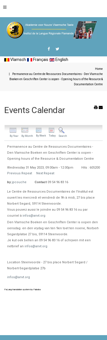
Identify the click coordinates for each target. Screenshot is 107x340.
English (58, 59)
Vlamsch (15, 59)
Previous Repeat (19, 173)
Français (37, 59)
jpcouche (19, 182)
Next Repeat (45, 173)
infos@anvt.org (34, 216)
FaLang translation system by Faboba (22, 289)
